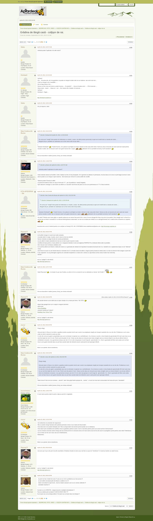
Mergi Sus (23, 498)
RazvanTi (24, 232)
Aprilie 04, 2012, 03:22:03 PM (44, 131)
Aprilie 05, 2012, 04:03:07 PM (44, 231)
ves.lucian (24, 475)
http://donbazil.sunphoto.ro (44, 97)
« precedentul (120, 37)
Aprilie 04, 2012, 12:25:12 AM (44, 103)
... (35, 42)
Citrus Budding (42, 308)
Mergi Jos (23, 42)
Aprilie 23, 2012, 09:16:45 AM (44, 447)
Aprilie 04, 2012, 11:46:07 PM (44, 161)
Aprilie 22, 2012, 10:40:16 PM (44, 353)
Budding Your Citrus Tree (45, 312)
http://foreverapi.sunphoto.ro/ (108, 226)
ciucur (23, 325)
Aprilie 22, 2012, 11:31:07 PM (44, 419)
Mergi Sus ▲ (132, 517)
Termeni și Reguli (124, 517)
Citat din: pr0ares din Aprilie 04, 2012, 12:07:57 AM (53, 165)
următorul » (129, 37)
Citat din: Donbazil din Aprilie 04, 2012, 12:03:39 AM (54, 135)
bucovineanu (25, 391)
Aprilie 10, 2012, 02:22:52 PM (44, 297)
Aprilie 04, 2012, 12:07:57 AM (44, 47)
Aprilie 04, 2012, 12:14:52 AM (44, 75)
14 (44, 42)
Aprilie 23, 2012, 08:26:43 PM (44, 475)
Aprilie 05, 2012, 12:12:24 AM (44, 191)
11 (37, 42)
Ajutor (117, 517)
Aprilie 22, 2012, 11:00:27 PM (44, 390)
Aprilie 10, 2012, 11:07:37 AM (44, 267)
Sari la (106, 506)
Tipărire (130, 42)
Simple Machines (31, 517)
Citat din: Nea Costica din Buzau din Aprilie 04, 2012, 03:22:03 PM (57, 195)
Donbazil (24, 75)
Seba (23, 47)
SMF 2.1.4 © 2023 (22, 517)
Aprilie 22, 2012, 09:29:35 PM (44, 325)
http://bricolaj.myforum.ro (43, 261)
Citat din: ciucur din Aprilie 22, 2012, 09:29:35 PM (53, 357)
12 (39, 42)
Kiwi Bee (24, 161)
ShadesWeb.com (31, 519)
